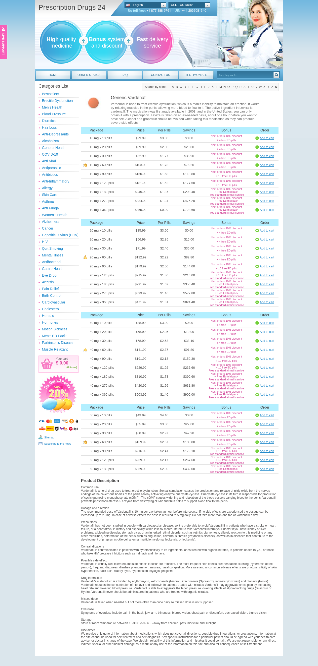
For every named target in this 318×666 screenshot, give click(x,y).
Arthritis (48, 282)
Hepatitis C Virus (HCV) (60, 235)
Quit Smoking (52, 248)
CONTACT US (160, 75)
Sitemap (49, 437)
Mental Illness (52, 255)
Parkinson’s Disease (58, 343)
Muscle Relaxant (55, 349)
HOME (53, 75)
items (73, 367)
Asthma (48, 201)
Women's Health (54, 215)
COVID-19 (50, 154)
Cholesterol (51, 309)
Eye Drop (49, 275)
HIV (45, 242)
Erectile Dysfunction (57, 101)
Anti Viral (49, 161)
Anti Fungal (51, 208)
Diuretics (48, 121)
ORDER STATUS (89, 75)
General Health (53, 148)
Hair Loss (49, 127)
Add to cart (267, 138)
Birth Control (51, 296)
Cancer (47, 228)
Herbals (48, 316)
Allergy (47, 188)
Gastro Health (52, 269)
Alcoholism (50, 141)
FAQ (125, 75)
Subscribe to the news (57, 443)
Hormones (50, 322)
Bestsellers (50, 94)
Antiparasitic (51, 168)
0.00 (63, 363)
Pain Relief (50, 289)
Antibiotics (50, 175)
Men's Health (52, 107)
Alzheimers (50, 222)
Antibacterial (51, 262)
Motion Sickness (54, 329)
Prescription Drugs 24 (72, 7)
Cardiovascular (53, 302)
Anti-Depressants (55, 134)
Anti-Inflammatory (55, 181)
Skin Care (49, 195)
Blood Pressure (54, 114)
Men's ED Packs (54, 336)
